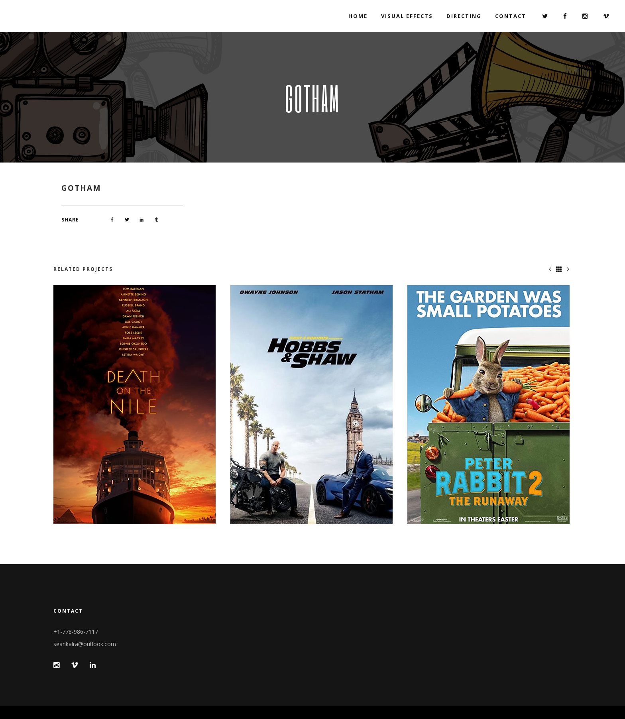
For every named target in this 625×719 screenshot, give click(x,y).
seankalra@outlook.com (84, 644)
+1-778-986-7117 (75, 631)
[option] (135, 404)
